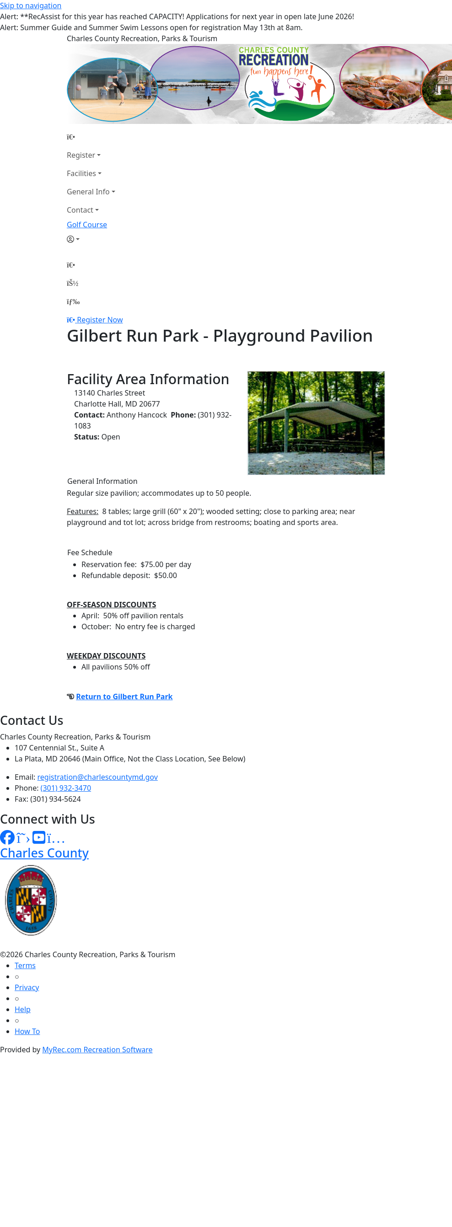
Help (23, 1009)
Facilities (81, 173)
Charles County (44, 852)
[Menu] (73, 301)
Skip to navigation (30, 5)
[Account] (91, 239)
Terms (25, 965)
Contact (80, 210)
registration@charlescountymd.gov (98, 777)
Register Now (100, 320)
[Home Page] (91, 137)
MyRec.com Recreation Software (97, 1050)
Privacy (27, 987)
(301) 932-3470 (66, 788)
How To (27, 1031)
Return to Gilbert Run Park (124, 696)
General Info (88, 192)
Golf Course (87, 225)
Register (81, 155)
